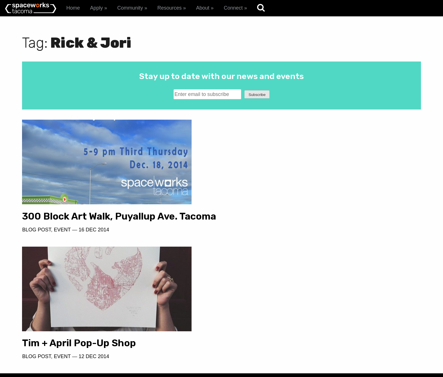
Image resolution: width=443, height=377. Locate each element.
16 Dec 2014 (94, 241)
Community (130, 8)
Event (62, 241)
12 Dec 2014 (297, 230)
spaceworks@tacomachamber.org (375, 332)
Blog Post (36, 241)
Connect (233, 8)
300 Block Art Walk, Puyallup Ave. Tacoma (99, 222)
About (202, 8)
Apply (96, 8)
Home (73, 8)
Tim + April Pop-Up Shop (282, 216)
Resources (169, 8)
